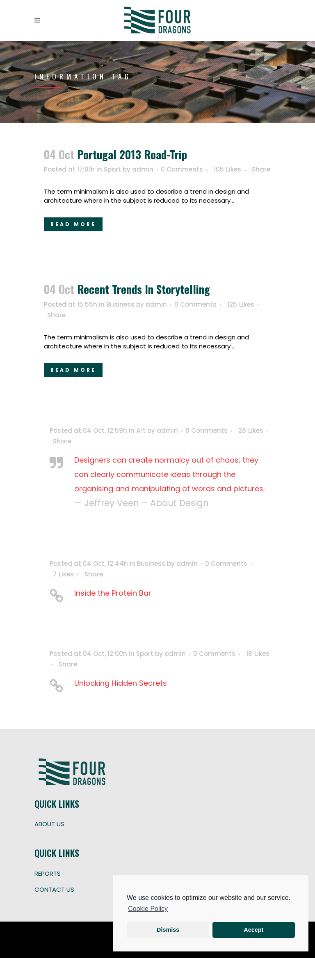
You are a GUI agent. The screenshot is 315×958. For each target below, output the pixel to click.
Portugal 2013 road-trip (132, 154)
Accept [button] (253, 929)
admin (142, 169)
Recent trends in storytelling (143, 289)
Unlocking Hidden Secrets (120, 683)
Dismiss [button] (168, 929)
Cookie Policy (148, 908)
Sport (112, 169)
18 (257, 654)
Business (120, 304)
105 (227, 169)
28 (250, 431)
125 (240, 304)
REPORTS (47, 873)
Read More (73, 224)
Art (141, 430)
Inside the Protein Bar (112, 593)
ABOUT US (49, 824)
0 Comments (182, 169)
